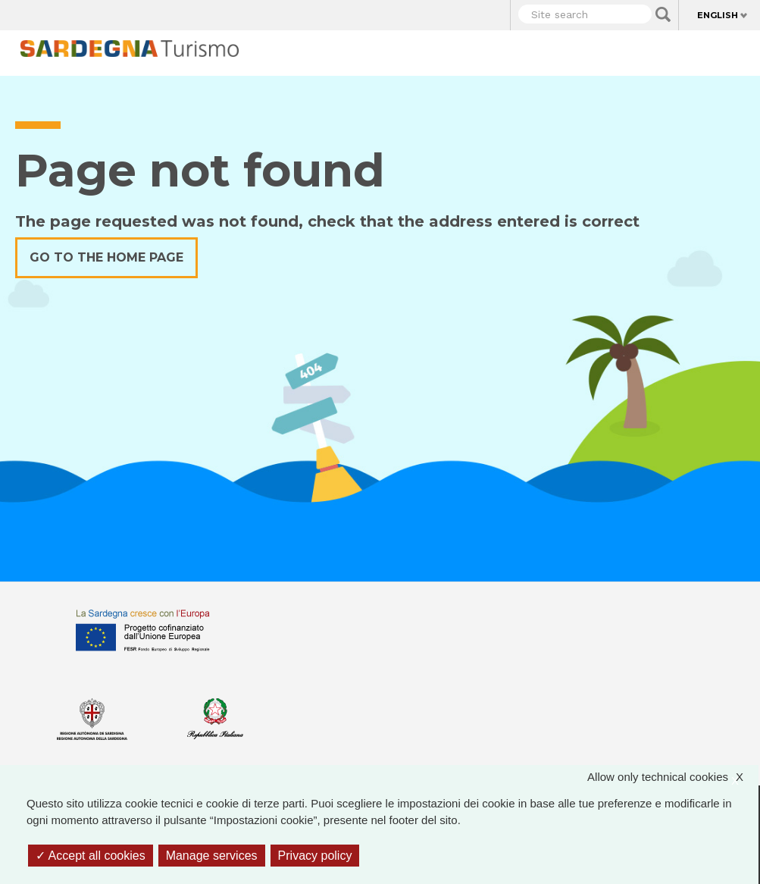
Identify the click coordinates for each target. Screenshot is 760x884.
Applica (663, 14)
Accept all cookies (90, 855)
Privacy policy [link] (315, 855)
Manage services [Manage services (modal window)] (212, 855)
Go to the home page (106, 257)
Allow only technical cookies (672, 777)
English (717, 15)
